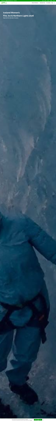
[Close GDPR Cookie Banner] (43, 419)
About (43, 0)
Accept (36, 419)
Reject (40, 419)
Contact (54, 0)
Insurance (48, 0)
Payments (51, 0)
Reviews (45, 0)
